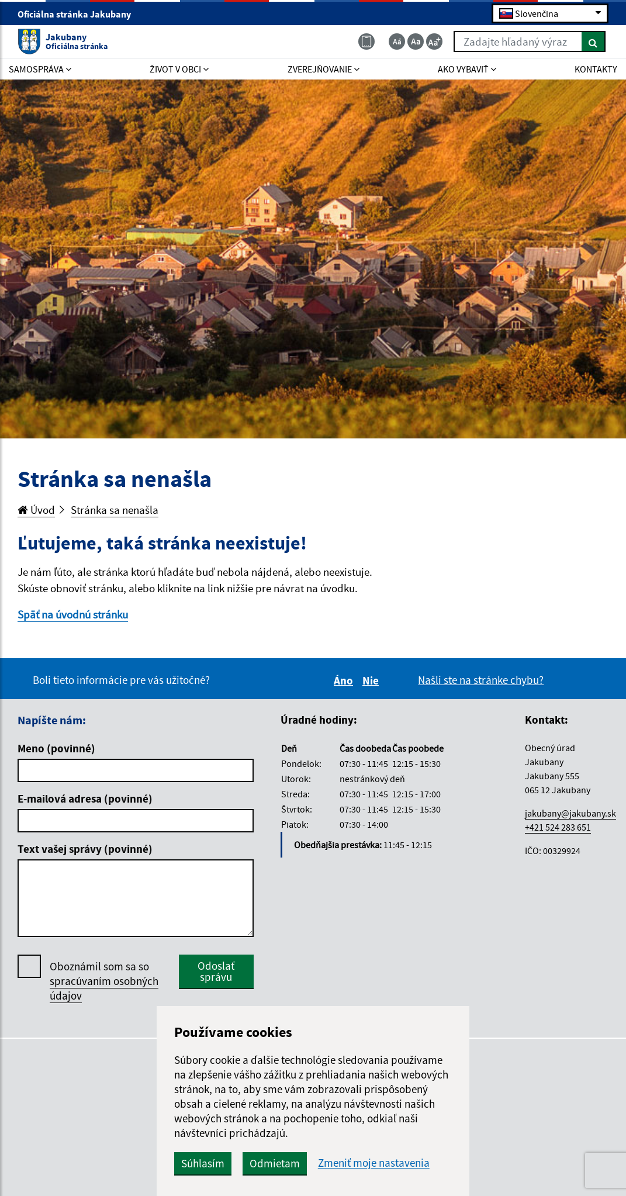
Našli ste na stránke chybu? (481, 680)
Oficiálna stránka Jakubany (79, 14)
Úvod (36, 510)
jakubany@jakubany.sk (570, 813)
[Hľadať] (594, 41)
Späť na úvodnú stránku (73, 614)
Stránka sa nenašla (114, 510)
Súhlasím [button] (202, 1163)
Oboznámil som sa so (104, 981)
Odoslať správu (216, 971)
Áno (345, 680)
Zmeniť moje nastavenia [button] (374, 1163)
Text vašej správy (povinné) (85, 849)
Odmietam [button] (275, 1163)
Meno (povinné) (56, 748)
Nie (372, 680)
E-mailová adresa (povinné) (85, 798)
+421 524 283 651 (558, 827)
